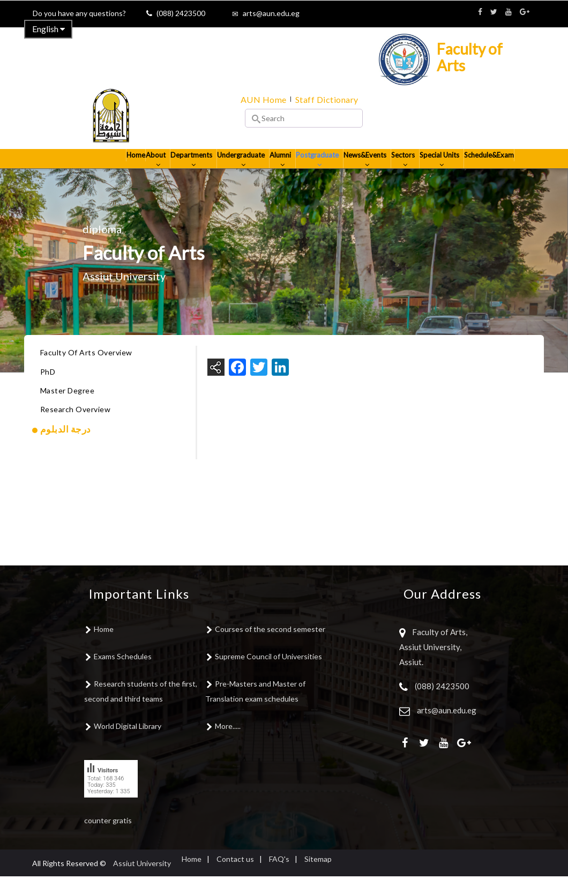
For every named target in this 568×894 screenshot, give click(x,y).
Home (101, 167)
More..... (228, 743)
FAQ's (279, 876)
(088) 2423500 (180, 13)
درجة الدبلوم (65, 446)
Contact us (235, 876)
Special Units (435, 171)
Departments (165, 171)
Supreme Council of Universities (268, 674)
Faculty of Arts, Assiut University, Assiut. (433, 664)
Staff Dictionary (326, 99)
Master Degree (67, 408)
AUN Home (264, 99)
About (126, 171)
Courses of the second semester (270, 646)
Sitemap (318, 876)
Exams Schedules (123, 674)
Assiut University (142, 880)
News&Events (352, 171)
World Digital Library (127, 743)
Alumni (261, 171)
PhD (48, 389)
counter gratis (108, 838)
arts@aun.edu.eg (271, 13)
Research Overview (75, 426)
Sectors (395, 171)
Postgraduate (301, 171)
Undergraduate (217, 171)
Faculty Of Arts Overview (86, 370)
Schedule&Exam (487, 167)
